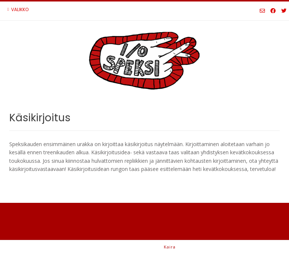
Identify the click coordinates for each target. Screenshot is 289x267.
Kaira (170, 247)
